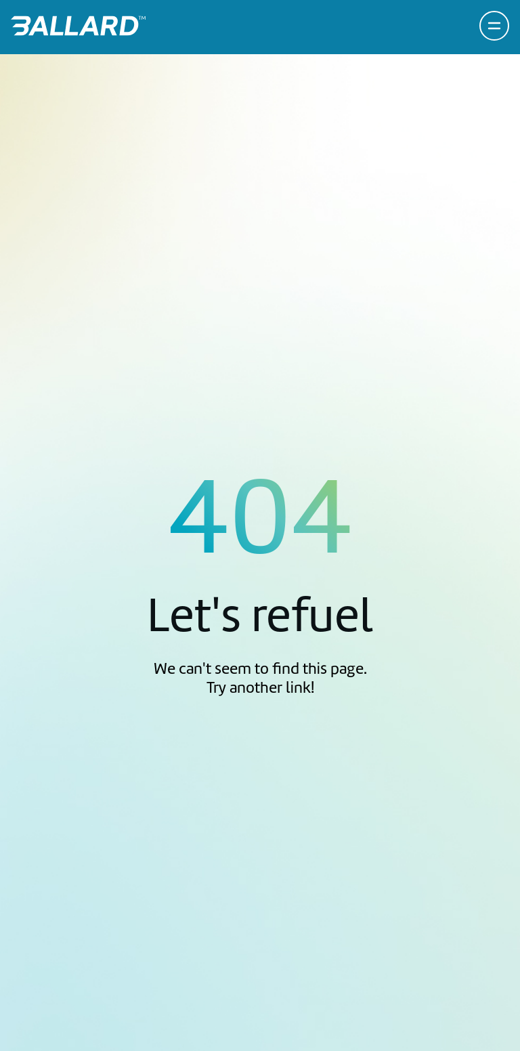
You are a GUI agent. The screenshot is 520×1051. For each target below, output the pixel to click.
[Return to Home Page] (78, 26)
